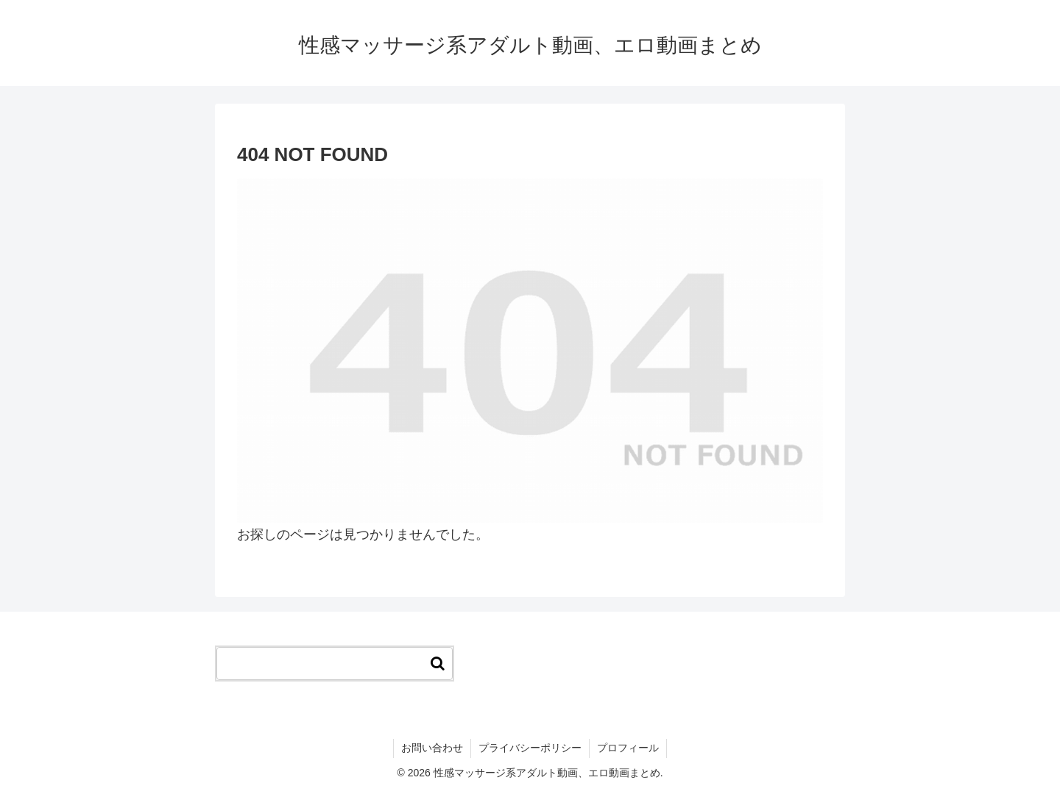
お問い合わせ (432, 748)
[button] (438, 663)
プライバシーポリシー (530, 748)
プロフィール (628, 748)
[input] (334, 663)
